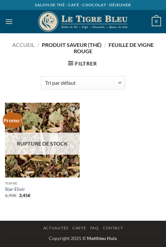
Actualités (55, 227)
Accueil (23, 45)
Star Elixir (15, 189)
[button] (9, 21)
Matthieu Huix (102, 238)
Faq (94, 227)
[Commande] (83, 82)
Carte (79, 227)
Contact (113, 227)
